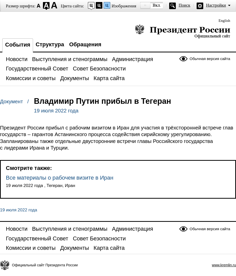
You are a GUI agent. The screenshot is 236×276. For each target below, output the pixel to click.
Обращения (85, 44)
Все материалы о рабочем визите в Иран (59, 178)
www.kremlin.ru (224, 265)
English (224, 21)
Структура (50, 44)
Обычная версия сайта (210, 58)
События (17, 44)
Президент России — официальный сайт (182, 31)
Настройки (216, 5)
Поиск (184, 5)
